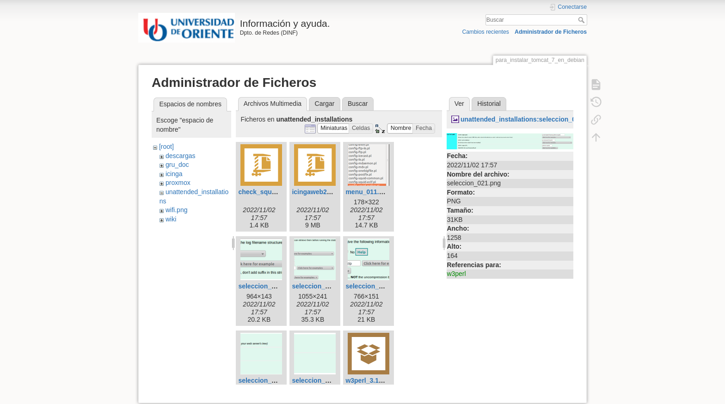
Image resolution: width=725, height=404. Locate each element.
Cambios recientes (485, 32)
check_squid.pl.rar (266, 192)
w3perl (456, 273)
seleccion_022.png (321, 380)
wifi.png (176, 210)
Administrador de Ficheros (551, 32)
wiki (171, 219)
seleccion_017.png (267, 286)
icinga (174, 174)
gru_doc (177, 164)
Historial (489, 103)
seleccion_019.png (374, 286)
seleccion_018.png (321, 286)
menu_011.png (368, 192)
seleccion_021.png (267, 380)
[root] (166, 146)
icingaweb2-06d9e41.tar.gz (332, 192)
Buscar (582, 20)
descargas (181, 155)
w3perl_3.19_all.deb (375, 380)
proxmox (178, 182)
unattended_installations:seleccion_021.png (528, 119)
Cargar (325, 103)
